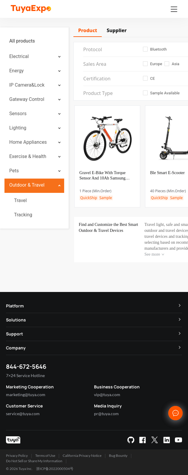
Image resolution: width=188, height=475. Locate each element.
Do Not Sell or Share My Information (34, 461)
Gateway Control (26, 99)
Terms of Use (45, 455)
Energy (16, 71)
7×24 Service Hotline (25, 375)
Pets (14, 171)
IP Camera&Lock (26, 85)
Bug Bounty (118, 455)
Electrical (19, 56)
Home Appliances (28, 142)
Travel (20, 200)
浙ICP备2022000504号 (54, 468)
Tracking (23, 215)
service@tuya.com (23, 413)
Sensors (18, 113)
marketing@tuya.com (25, 394)
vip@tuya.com (107, 394)
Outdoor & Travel (26, 185)
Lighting (17, 128)
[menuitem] (34, 41)
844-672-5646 (26, 366)
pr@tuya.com (106, 413)
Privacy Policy (17, 455)
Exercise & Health (27, 156)
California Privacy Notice (82, 455)
